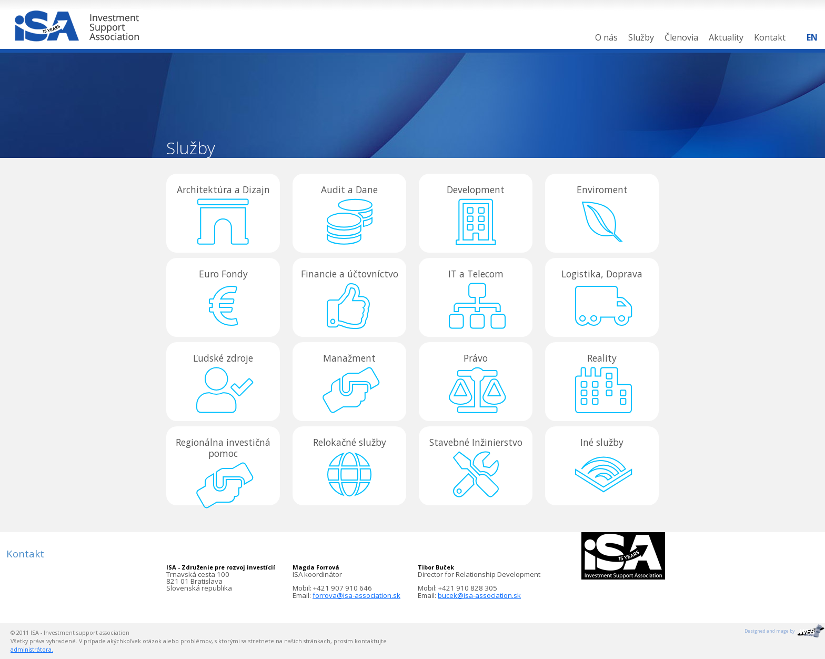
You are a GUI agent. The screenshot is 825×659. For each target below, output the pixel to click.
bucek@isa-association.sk (479, 595)
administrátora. (32, 649)
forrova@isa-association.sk (356, 595)
